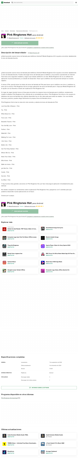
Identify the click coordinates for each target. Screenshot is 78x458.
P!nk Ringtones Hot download (9, 398)
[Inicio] (2, 31)
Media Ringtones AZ (34, 53)
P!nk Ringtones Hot (25, 34)
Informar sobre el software (39, 388)
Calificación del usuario (34, 38)
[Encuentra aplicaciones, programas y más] (42, 2)
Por (13, 38)
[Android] (7, 31)
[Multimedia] (12, 31)
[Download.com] (5, 2)
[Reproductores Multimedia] (22, 31)
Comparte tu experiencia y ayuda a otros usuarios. (40, 47)
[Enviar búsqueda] (12, 2)
